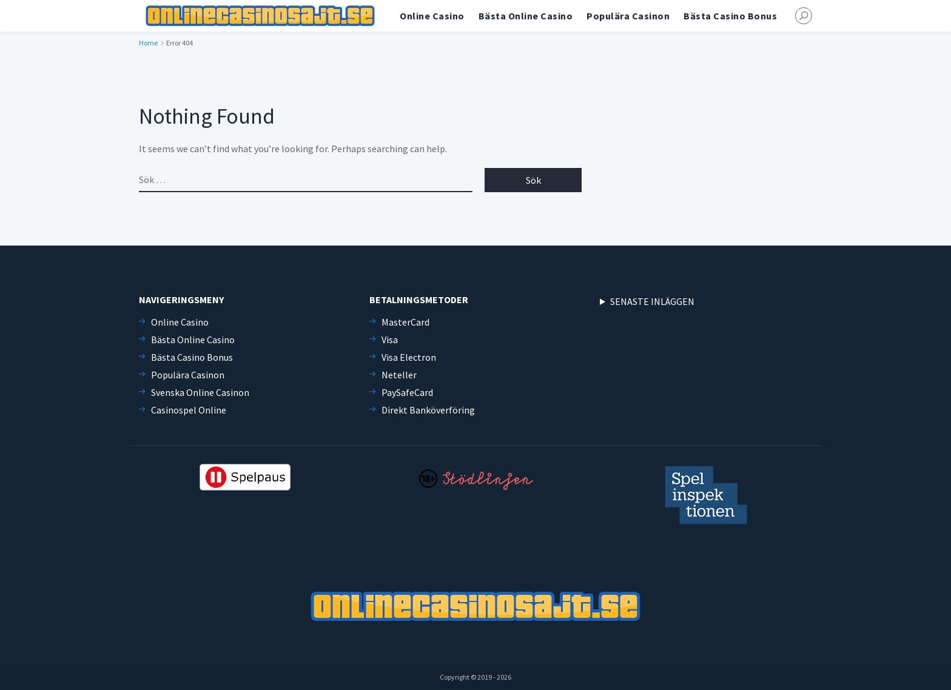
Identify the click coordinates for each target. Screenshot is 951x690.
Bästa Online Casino (526, 16)
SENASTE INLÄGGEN (652, 301)
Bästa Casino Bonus (730, 16)
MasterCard (405, 322)
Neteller (399, 375)
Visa (389, 339)
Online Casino (432, 16)
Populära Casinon (628, 16)
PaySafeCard (407, 392)
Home (148, 42)
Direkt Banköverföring (428, 410)
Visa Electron (408, 357)
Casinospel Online (188, 410)
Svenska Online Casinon (200, 392)
